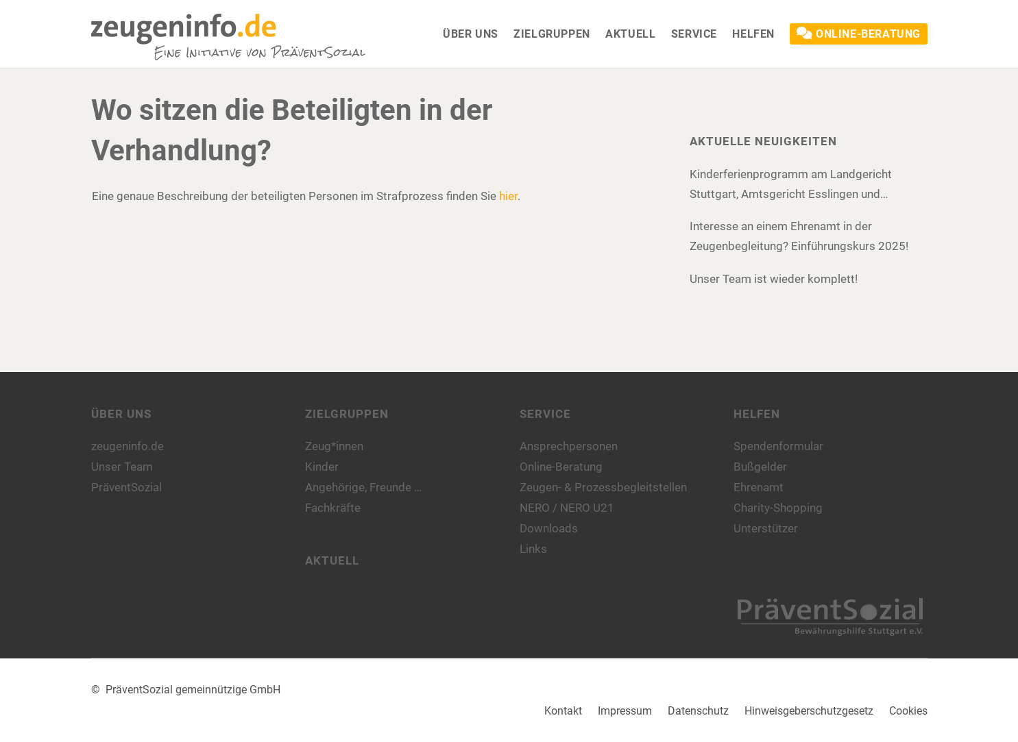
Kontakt (563, 710)
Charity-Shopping (778, 508)
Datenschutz (698, 710)
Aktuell (332, 560)
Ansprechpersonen (569, 446)
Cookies (908, 710)
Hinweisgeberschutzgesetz (808, 710)
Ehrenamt (759, 487)
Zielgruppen (347, 414)
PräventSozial (126, 487)
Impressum (625, 710)
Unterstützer (766, 528)
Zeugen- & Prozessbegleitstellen (603, 487)
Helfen (757, 414)
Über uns (121, 414)
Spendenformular (778, 446)
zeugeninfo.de (127, 446)
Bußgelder (760, 466)
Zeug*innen (334, 446)
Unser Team (122, 466)
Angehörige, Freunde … (363, 487)
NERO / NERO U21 (567, 508)
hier (508, 196)
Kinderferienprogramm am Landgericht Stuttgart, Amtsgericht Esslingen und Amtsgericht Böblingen (791, 185)
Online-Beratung (561, 466)
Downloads (549, 528)
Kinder (322, 466)
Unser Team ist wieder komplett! (774, 279)
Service (545, 414)
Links (533, 549)
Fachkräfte (333, 508)
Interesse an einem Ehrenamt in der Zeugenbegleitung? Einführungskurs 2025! (799, 236)
